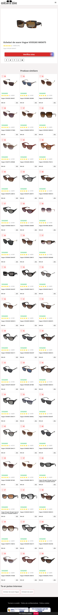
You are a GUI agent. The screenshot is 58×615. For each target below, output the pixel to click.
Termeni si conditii (14, 603)
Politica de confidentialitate (29, 603)
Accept (36, 613)
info (17, 102)
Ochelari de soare (27, 592)
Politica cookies (44, 603)
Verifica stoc (38, 54)
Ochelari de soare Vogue (11, 592)
